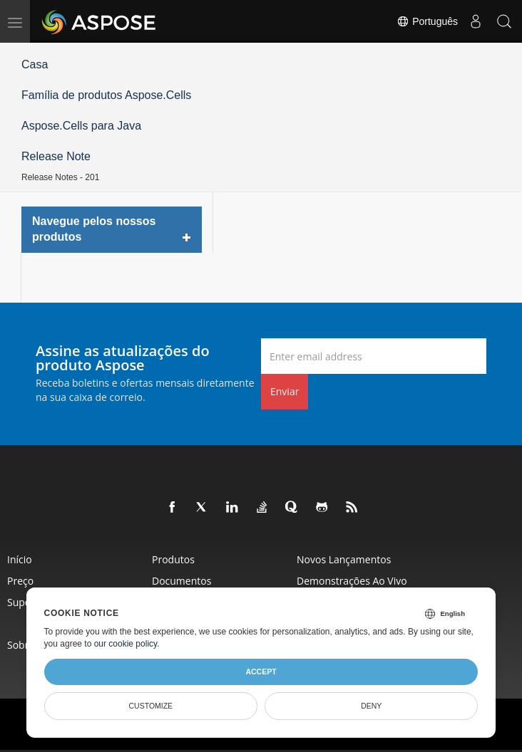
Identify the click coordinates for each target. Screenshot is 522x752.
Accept (260, 671)
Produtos (173, 559)
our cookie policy (126, 644)
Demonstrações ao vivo (352, 581)
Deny (371, 705)
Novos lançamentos (344, 559)
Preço (20, 581)
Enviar (284, 391)
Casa (34, 64)
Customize (150, 705)
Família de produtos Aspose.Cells (106, 95)
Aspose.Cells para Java (81, 126)
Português (427, 21)
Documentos (181, 581)
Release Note (56, 156)
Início (19, 559)
